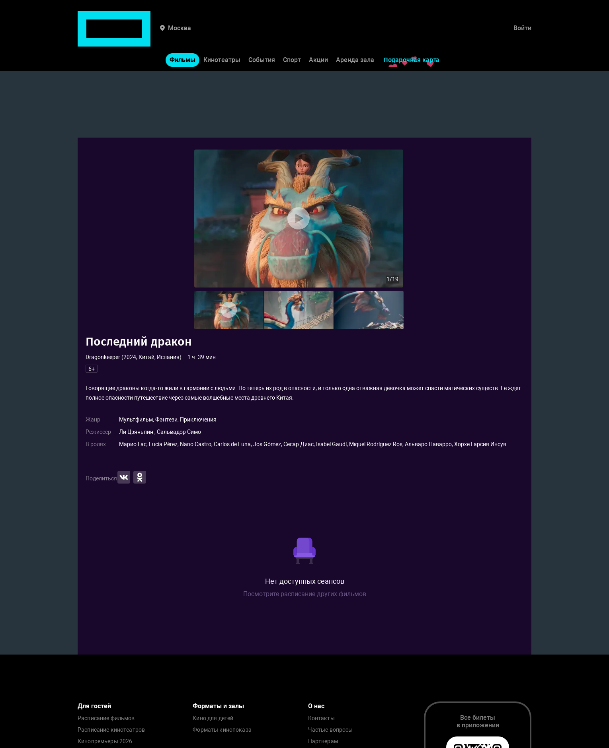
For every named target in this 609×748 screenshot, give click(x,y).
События (261, 35)
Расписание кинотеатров (111, 730)
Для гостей (94, 706)
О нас (316, 706)
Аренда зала (355, 35)
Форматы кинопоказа (222, 730)
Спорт (292, 35)
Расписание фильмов (106, 718)
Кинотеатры (221, 35)
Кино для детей (213, 718)
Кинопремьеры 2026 (105, 741)
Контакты (321, 718)
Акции (318, 35)
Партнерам (323, 741)
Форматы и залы (218, 706)
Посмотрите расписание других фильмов (304, 594)
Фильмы (182, 35)
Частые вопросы (330, 730)
